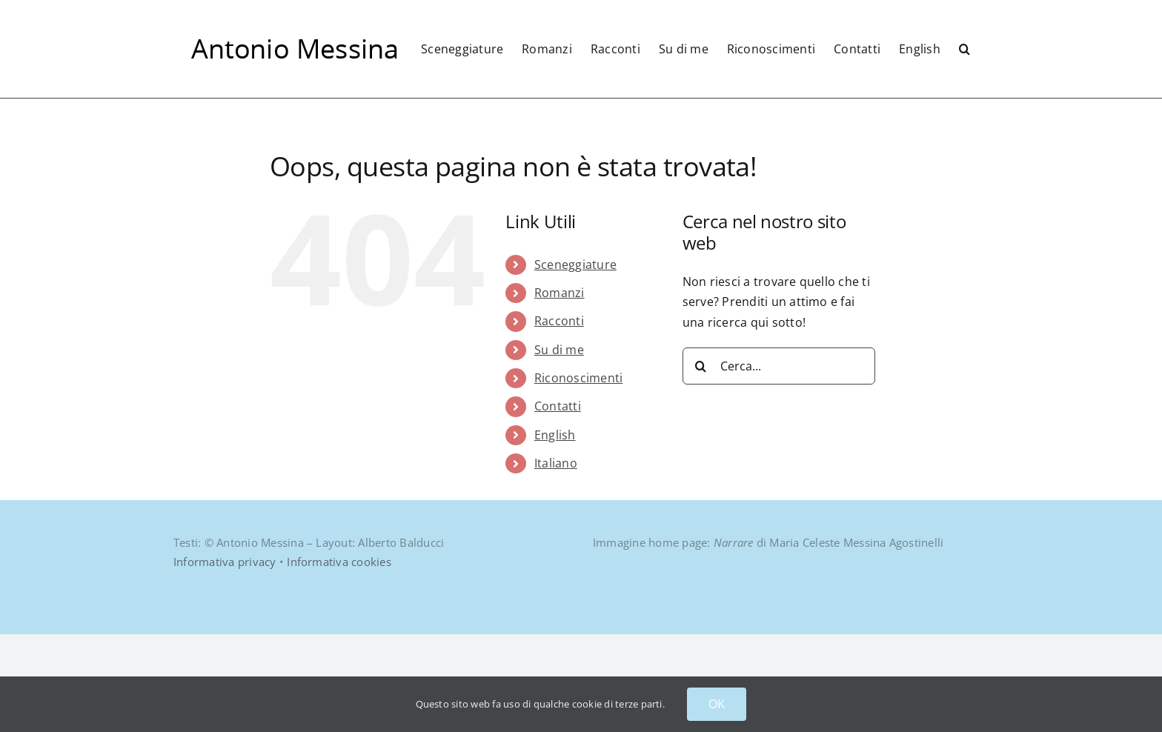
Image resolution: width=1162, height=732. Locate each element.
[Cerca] (701, 463)
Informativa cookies (339, 659)
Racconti (559, 418)
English (555, 533)
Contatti (557, 504)
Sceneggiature (575, 362)
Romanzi (559, 390)
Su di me (559, 447)
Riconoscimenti (578, 476)
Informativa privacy (224, 659)
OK (716, 704)
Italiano (555, 561)
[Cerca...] (779, 463)
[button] (964, 49)
